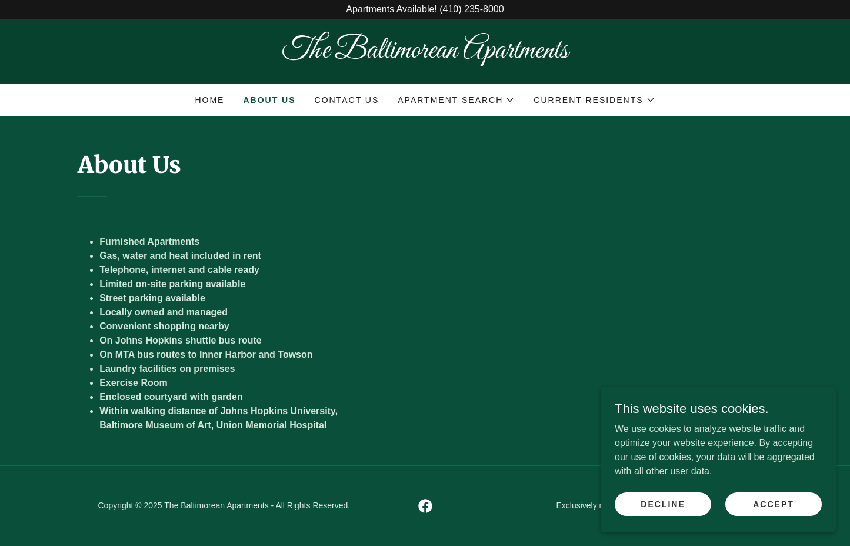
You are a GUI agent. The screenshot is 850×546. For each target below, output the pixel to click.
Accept (773, 503)
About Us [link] (269, 100)
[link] (425, 54)
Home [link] (209, 100)
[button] (456, 100)
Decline (663, 503)
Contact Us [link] (347, 100)
